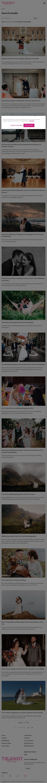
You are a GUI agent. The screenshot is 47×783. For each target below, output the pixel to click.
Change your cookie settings (16, 125)
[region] (23, 122)
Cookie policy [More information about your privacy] (31, 121)
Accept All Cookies (29, 125)
